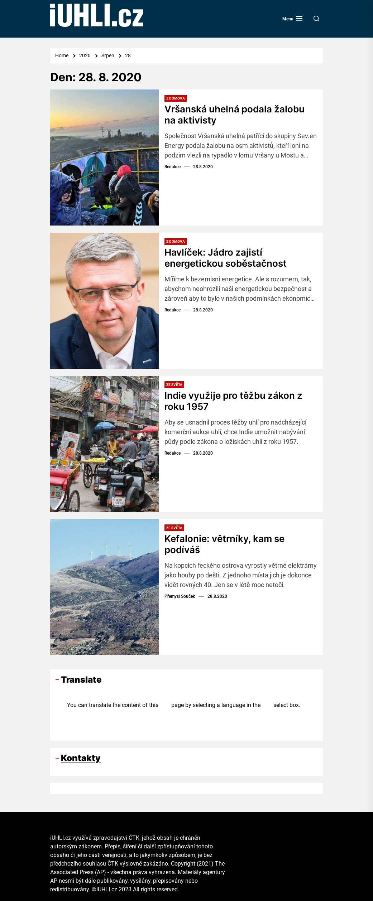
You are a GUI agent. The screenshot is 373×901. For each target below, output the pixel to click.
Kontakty (81, 758)
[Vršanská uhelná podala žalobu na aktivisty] (104, 157)
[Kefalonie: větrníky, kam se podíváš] (104, 587)
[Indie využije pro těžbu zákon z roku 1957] (104, 444)
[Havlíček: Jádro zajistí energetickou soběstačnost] (104, 301)
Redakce (172, 166)
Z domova (175, 98)
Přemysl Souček (179, 596)
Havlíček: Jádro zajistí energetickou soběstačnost (225, 258)
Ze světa (174, 385)
